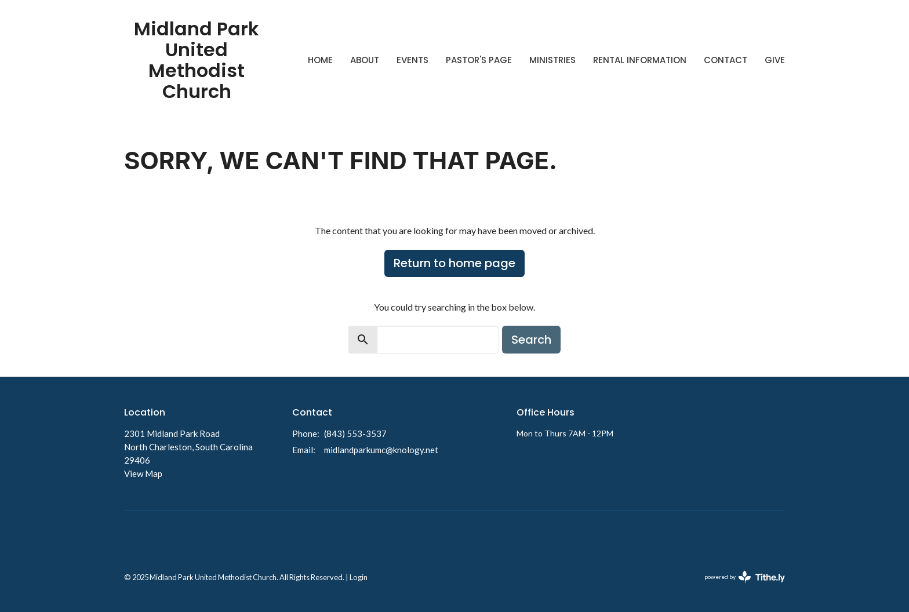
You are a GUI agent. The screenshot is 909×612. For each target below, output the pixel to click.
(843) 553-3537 (355, 433)
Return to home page (454, 263)
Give (775, 60)
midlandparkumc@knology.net (381, 450)
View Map (143, 473)
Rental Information (639, 60)
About (364, 60)
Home (320, 60)
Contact (725, 60)
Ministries (552, 60)
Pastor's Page (479, 60)
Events (412, 60)
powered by (744, 576)
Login (359, 577)
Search (531, 340)
